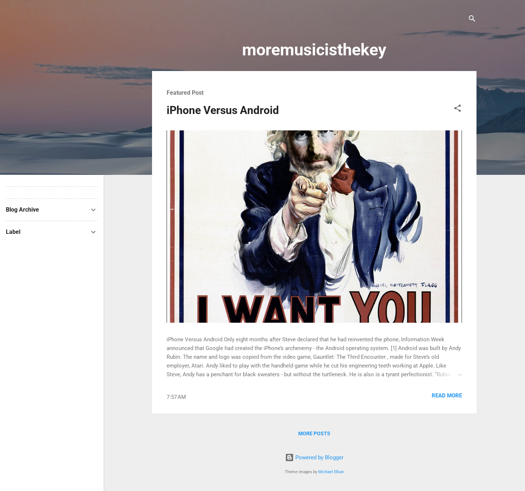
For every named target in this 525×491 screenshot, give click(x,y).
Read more (447, 395)
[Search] (472, 20)
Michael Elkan (331, 472)
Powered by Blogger (314, 457)
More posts (314, 433)
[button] (457, 109)
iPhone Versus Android (223, 110)
